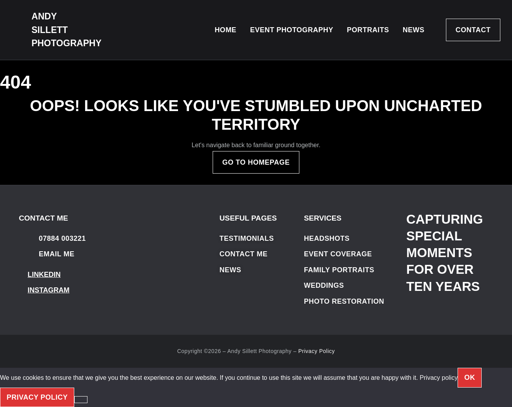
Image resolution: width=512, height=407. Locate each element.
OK (469, 377)
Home (225, 30)
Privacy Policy (316, 351)
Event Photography (291, 30)
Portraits (368, 30)
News (414, 30)
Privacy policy (438, 377)
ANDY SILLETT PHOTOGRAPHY (66, 29)
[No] (80, 399)
